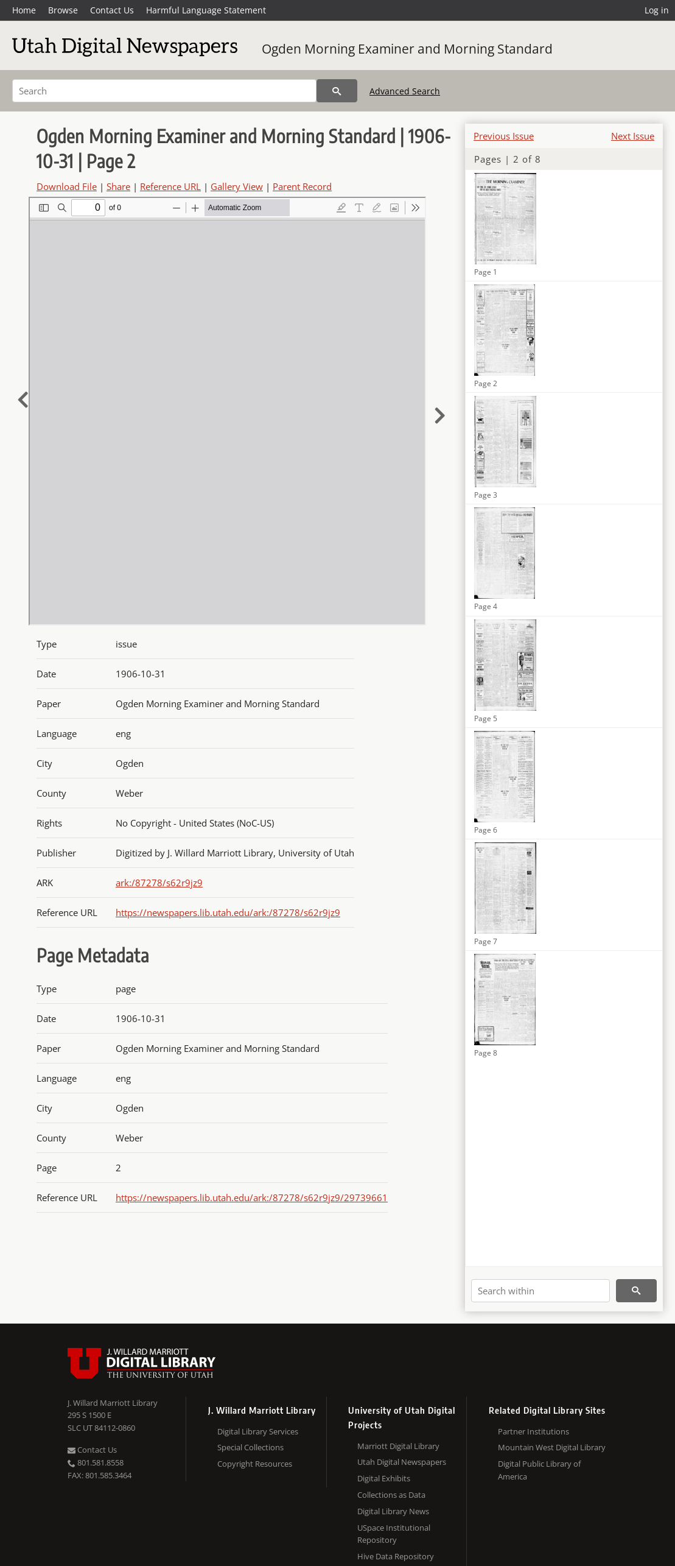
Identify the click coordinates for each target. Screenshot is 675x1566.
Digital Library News (393, 1511)
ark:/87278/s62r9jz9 (159, 882)
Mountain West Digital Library (552, 1447)
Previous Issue (504, 136)
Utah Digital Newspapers (401, 1461)
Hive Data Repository (395, 1556)
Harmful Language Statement (206, 10)
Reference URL (170, 186)
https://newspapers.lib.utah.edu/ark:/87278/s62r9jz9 (228, 912)
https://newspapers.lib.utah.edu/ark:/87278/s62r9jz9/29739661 (252, 1197)
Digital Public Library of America (539, 1470)
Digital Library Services (257, 1431)
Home (24, 10)
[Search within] (540, 1290)
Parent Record (302, 186)
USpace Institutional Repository (393, 1534)
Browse (63, 10)
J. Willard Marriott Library (113, 1402)
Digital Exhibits (383, 1478)
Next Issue (632, 136)
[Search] (164, 90)
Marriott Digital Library (398, 1446)
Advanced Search (404, 91)
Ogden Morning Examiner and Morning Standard (407, 48)
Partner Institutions (533, 1431)
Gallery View (237, 186)
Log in (657, 10)
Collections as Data (391, 1494)
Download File (67, 186)
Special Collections (250, 1447)
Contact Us (112, 10)
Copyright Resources (254, 1463)
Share (118, 186)
